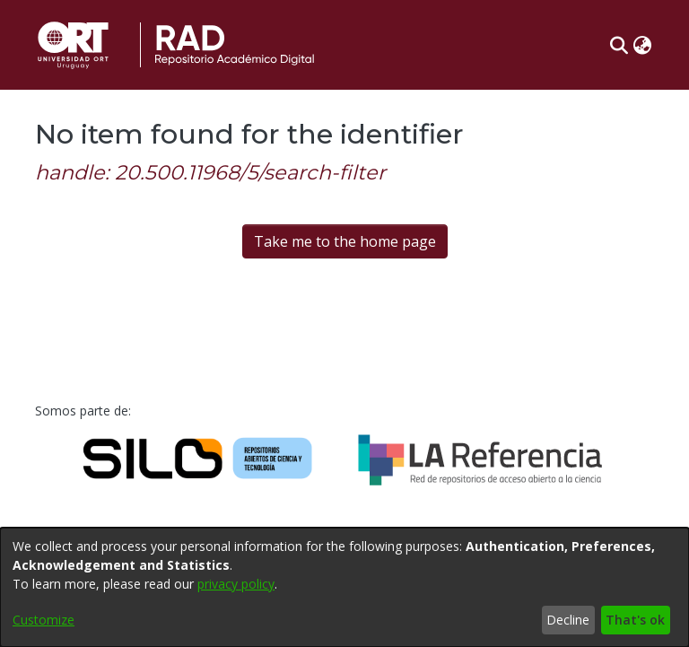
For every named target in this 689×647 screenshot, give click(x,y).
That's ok (635, 619)
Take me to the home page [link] (345, 241)
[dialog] (344, 587)
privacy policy (236, 583)
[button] (618, 45)
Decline (567, 619)
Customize (43, 619)
